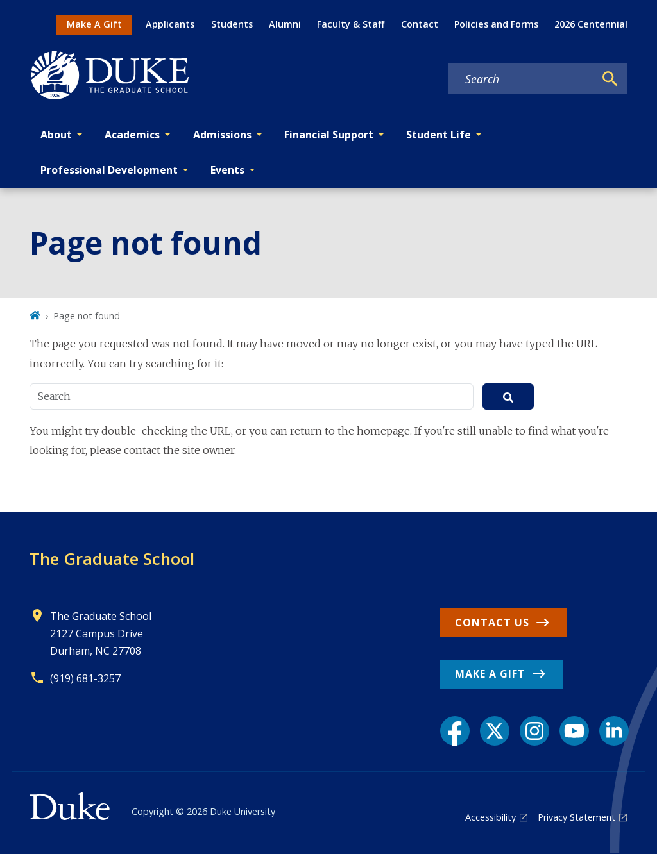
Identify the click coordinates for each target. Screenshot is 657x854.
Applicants (170, 24)
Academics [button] (132, 135)
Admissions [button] (222, 135)
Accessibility (490, 817)
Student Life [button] (438, 135)
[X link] (494, 731)
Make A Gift (94, 24)
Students (232, 24)
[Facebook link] (455, 731)
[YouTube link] (574, 731)
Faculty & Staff (350, 24)
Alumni (285, 24)
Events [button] (227, 170)
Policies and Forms (496, 24)
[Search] (610, 79)
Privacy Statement (576, 817)
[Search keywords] (521, 79)
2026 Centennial (590, 24)
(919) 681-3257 (85, 678)
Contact (419, 24)
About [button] (56, 135)
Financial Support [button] (328, 135)
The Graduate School (112, 558)
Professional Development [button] (109, 170)
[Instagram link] (534, 731)
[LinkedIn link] (614, 731)
